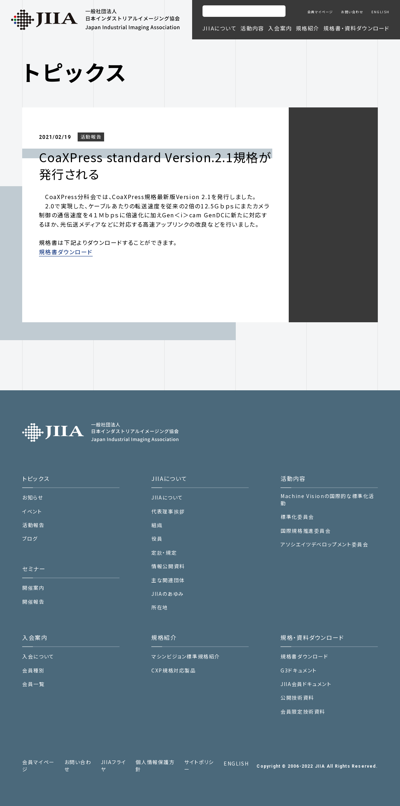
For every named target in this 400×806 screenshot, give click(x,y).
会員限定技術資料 (303, 711)
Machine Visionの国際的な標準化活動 (327, 500)
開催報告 (33, 601)
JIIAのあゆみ (167, 593)
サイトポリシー (199, 766)
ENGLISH (380, 11)
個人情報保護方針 (155, 766)
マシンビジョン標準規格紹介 (185, 656)
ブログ (30, 538)
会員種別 (33, 670)
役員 (156, 538)
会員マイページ (320, 11)
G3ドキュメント (299, 670)
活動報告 (91, 136)
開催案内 (33, 587)
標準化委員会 (297, 516)
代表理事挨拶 (168, 511)
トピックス (35, 478)
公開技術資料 (297, 697)
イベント (32, 511)
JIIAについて (167, 497)
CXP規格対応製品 (173, 670)
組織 (156, 525)
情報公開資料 (168, 566)
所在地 (159, 607)
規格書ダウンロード (66, 251)
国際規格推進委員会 (306, 530)
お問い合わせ (352, 11)
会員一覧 (33, 684)
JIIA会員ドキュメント (306, 683)
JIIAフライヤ (113, 766)
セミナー (33, 569)
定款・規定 (164, 552)
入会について (38, 656)
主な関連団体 (168, 580)
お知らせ (32, 497)
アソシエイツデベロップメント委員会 (324, 544)
